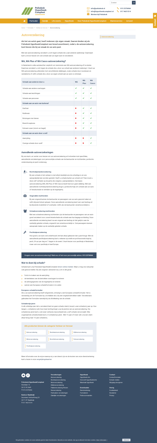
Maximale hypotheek (87, 415)
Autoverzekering (31, 365)
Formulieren (84, 426)
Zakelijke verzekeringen (58, 428)
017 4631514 (125, 11)
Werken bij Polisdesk (99, 14)
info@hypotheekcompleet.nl (102, 11)
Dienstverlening (85, 423)
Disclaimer (112, 426)
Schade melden (114, 413)
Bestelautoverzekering (57, 365)
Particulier (30, 61)
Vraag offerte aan (31, 50)
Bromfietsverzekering (57, 372)
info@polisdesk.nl (98, 8)
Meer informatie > (101, 440)
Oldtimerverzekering (79, 365)
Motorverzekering (32, 372)
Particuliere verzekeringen (59, 426)
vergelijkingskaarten (44, 392)
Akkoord (126, 440)
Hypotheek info (85, 410)
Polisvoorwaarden (86, 428)
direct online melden (65, 300)
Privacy (111, 428)
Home (23, 61)
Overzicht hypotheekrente (88, 413)
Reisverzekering (56, 423)
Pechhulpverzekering (33, 379)
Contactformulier (115, 410)
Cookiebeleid (113, 423)
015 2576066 (125, 8)
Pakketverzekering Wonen (59, 421)
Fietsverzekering (78, 372)
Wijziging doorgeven (116, 415)
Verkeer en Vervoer (42, 61)
